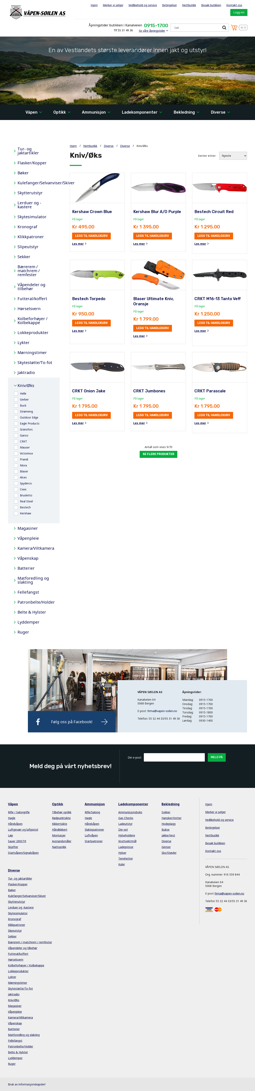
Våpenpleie (28, 538)
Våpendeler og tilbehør (31, 287)
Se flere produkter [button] (158, 454)
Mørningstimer (32, 353)
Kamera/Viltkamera (36, 548)
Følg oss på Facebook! (71, 721)
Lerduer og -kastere (29, 205)
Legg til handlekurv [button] (91, 236)
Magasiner (28, 528)
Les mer (78, 243)
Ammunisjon (94, 112)
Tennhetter (125, 858)
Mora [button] (23, 465)
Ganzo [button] (24, 435)
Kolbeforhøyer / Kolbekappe (32, 321)
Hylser (122, 853)
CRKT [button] (23, 441)
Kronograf (27, 227)
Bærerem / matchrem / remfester (29, 271)
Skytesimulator (32, 217)
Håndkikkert (59, 829)
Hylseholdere (126, 835)
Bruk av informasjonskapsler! (26, 1084)
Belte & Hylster (32, 612)
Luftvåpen (91, 835)
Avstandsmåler (61, 841)
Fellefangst (28, 592)
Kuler (121, 864)
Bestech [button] (25, 507)
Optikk (59, 112)
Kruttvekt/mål (127, 841)
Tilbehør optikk (61, 812)
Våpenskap (28, 558)
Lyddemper (28, 622)
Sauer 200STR (17, 841)
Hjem (94, 5)
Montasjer (59, 835)
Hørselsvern (29, 309)
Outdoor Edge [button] (29, 417)
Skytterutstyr (30, 193)
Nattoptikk (59, 847)
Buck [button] (23, 405)
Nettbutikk (189, 5)
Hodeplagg (169, 824)
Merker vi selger (113, 5)
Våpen (31, 112)
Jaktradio (26, 373)
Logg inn (238, 12)
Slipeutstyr (28, 247)
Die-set (123, 829)
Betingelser (169, 5)
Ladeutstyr (125, 824)
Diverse (218, 112)
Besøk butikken (211, 5)
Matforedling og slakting (33, 580)
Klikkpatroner (31, 237)
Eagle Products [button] (29, 423)
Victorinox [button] (26, 453)
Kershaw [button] (25, 513)
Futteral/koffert (32, 299)
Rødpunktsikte (61, 818)
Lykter (23, 343)
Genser (166, 847)
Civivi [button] (23, 489)
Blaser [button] (24, 471)
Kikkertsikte (59, 824)
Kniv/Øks (26, 386)
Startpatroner (94, 841)
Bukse (166, 829)
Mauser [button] (25, 447)
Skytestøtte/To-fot (35, 363)
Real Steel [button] (26, 501)
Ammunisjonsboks (130, 812)
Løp (10, 835)
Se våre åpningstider (152, 31)
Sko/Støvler (169, 853)
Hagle (11, 818)
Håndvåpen (15, 824)
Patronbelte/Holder (36, 602)
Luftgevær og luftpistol (23, 829)
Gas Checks (125, 818)
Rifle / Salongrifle (19, 812)
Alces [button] (23, 477)
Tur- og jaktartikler (28, 151)
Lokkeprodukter (33, 333)
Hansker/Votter (171, 818)
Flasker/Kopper (32, 163)
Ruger (23, 632)
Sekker (24, 257)
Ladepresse (125, 847)
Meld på (217, 757)
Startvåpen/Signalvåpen (23, 853)
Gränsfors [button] (26, 429)
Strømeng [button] (26, 411)
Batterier (26, 568)
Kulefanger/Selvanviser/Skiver (36, 183)
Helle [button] (23, 393)
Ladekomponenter (140, 112)
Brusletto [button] (26, 495)
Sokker (166, 812)
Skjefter (13, 847)
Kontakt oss (234, 5)
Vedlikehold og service (142, 5)
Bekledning (184, 112)
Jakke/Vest (168, 835)
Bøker (23, 173)
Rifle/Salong (92, 812)
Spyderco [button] (26, 483)
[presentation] (174, 771)
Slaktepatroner (94, 829)
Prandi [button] (24, 459)
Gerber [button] (24, 399)
